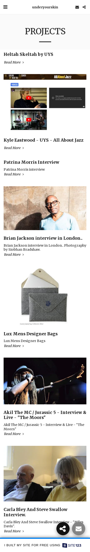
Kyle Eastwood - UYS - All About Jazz (44, 140)
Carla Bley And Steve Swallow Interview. (35, 512)
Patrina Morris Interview (31, 162)
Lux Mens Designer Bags (31, 334)
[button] (5, 7)
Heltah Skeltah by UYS (28, 54)
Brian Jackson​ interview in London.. (43, 238)
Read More (14, 62)
